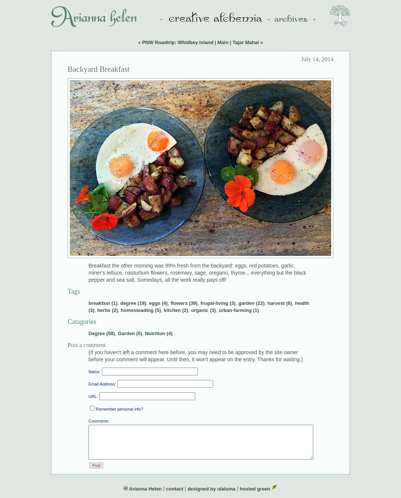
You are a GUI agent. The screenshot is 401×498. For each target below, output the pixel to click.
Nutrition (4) (158, 333)
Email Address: (102, 384)
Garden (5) (130, 333)
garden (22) (252, 303)
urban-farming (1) (239, 310)
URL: (93, 396)
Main (223, 42)
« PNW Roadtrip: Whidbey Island (176, 42)
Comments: (98, 421)
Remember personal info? (116, 409)
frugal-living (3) (218, 303)
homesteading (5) (141, 310)
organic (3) (203, 310)
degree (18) (133, 303)
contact (174, 489)
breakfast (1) (102, 303)
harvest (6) (279, 303)
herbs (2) (107, 310)
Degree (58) (101, 333)
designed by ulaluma (211, 489)
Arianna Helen (143, 489)
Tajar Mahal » (248, 42)
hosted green (258, 489)
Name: (94, 371)
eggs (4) (158, 303)
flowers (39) (184, 303)
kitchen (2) (176, 310)
